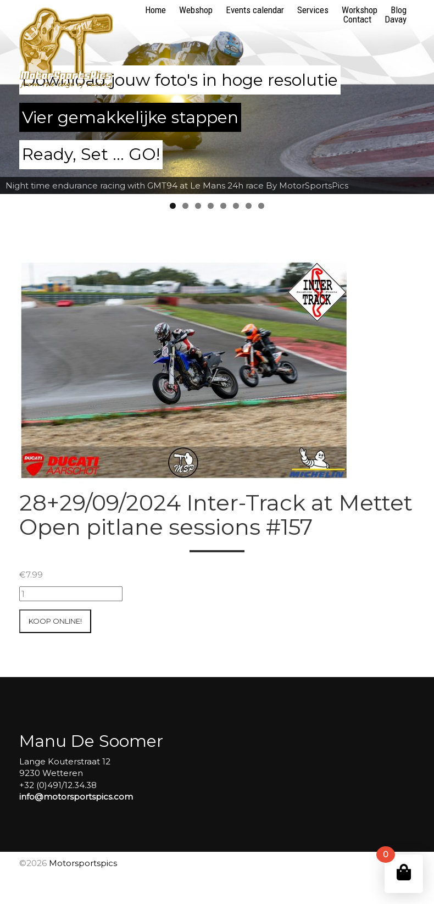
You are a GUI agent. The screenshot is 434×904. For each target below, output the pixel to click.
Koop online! (55, 621)
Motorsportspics (83, 863)
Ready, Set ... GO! (91, 154)
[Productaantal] (71, 593)
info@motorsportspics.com (76, 796)
